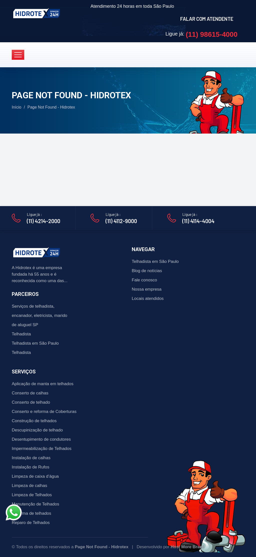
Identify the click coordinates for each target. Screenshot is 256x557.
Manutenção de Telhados (35, 504)
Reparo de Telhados (31, 522)
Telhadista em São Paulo (35, 343)
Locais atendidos (148, 298)
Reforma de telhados (31, 513)
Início (16, 107)
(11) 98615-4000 (212, 34)
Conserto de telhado (31, 402)
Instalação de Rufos (30, 467)
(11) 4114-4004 (198, 221)
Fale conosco (144, 280)
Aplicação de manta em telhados (43, 383)
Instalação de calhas (31, 457)
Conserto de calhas (30, 393)
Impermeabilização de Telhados (42, 448)
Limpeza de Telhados (32, 494)
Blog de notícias (147, 270)
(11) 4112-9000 (121, 221)
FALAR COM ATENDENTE (206, 19)
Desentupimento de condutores (41, 439)
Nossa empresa (147, 289)
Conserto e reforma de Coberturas (44, 411)
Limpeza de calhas (29, 485)
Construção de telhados (34, 420)
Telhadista (21, 334)
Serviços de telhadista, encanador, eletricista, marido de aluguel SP (39, 315)
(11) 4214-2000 (43, 221)
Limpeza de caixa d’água (35, 476)
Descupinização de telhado (37, 430)
